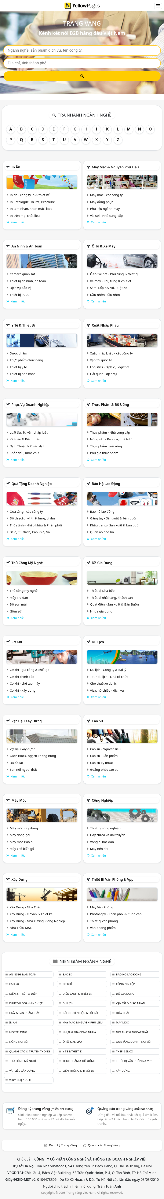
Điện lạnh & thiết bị (77, 994)
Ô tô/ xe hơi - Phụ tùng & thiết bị (114, 274)
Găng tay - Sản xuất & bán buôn (113, 518)
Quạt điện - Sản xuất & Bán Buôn (114, 604)
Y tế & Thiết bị (23, 325)
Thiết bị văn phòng (104, 921)
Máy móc (18, 800)
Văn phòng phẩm (103, 928)
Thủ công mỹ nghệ (27, 562)
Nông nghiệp (18, 1042)
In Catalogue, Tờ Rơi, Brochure (32, 202)
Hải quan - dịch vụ (103, 374)
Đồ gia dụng (102, 562)
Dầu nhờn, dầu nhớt (105, 295)
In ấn (15, 167)
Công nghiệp (102, 800)
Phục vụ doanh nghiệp (30, 404)
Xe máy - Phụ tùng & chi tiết (110, 281)
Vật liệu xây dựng (26, 721)
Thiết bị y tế (18, 367)
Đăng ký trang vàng (45, 1108)
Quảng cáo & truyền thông (29, 1051)
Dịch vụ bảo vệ (21, 288)
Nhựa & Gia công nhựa (79, 1032)
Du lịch (98, 642)
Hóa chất (123, 1013)
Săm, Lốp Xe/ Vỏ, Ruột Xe (108, 288)
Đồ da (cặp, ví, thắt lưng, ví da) (32, 518)
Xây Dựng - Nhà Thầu (25, 907)
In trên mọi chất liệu (25, 215)
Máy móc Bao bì (21, 842)
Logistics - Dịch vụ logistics (109, 367)
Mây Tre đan (19, 597)
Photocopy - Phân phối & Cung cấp (116, 914)
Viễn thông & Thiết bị (78, 1071)
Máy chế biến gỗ (22, 848)
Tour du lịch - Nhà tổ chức (109, 676)
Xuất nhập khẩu (105, 325)
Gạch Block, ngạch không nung (33, 756)
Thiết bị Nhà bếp (102, 590)
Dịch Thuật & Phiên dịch (27, 446)
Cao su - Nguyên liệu (105, 749)
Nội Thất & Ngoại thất (132, 1032)
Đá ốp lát (16, 763)
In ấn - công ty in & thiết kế (30, 195)
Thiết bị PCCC (19, 295)
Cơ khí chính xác (22, 676)
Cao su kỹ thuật (101, 763)
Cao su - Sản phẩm (104, 756)
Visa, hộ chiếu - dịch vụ (107, 690)
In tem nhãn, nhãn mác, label (31, 208)
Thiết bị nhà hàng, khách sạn (111, 597)
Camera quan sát (22, 274)
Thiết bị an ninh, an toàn (28, 281)
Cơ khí (16, 642)
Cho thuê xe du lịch (104, 683)
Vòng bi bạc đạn (102, 842)
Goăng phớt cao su (104, 769)
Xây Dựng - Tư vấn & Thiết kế (31, 914)
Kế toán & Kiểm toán (25, 439)
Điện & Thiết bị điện (23, 994)
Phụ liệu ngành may (105, 208)
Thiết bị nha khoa (23, 374)
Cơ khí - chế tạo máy (25, 683)
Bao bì (67, 974)
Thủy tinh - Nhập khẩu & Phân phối (36, 525)
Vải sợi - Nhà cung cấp (106, 215)
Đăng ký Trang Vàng (63, 1145)
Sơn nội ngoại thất (23, 769)
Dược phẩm (18, 353)
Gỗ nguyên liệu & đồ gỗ (80, 1013)
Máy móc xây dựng (24, 828)
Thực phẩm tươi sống (106, 446)
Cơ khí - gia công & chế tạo (29, 669)
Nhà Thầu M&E (21, 928)
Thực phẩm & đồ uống (110, 404)
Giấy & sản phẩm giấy (24, 1013)
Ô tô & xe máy (104, 246)
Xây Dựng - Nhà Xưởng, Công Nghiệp (37, 921)
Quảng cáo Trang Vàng (104, 1145)
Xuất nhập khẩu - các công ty (111, 353)
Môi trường (18, 1032)
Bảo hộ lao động (106, 483)
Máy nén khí (99, 848)
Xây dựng (19, 879)
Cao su (97, 721)
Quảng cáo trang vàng (125, 1108)
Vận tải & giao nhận (130, 1003)
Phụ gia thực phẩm (104, 453)
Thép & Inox (124, 1051)
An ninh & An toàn (26, 246)
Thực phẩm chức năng (26, 360)
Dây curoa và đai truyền (107, 835)
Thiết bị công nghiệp (105, 828)
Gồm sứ (15, 611)
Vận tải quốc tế (101, 360)
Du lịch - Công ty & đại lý (108, 669)
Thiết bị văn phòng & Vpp (113, 879)
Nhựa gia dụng (101, 611)
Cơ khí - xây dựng (23, 690)
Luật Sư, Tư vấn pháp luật (29, 432)
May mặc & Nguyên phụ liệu (115, 167)
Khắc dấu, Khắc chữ (24, 453)
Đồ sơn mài (18, 604)
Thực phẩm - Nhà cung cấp (110, 432)
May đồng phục (101, 202)
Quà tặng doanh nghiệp (31, 483)
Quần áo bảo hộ (102, 532)
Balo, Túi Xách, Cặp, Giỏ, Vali (30, 532)
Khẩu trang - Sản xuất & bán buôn (115, 525)
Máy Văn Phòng (101, 907)
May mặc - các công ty (106, 195)
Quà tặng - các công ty (26, 511)
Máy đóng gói (20, 835)
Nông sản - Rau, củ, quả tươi (111, 439)
